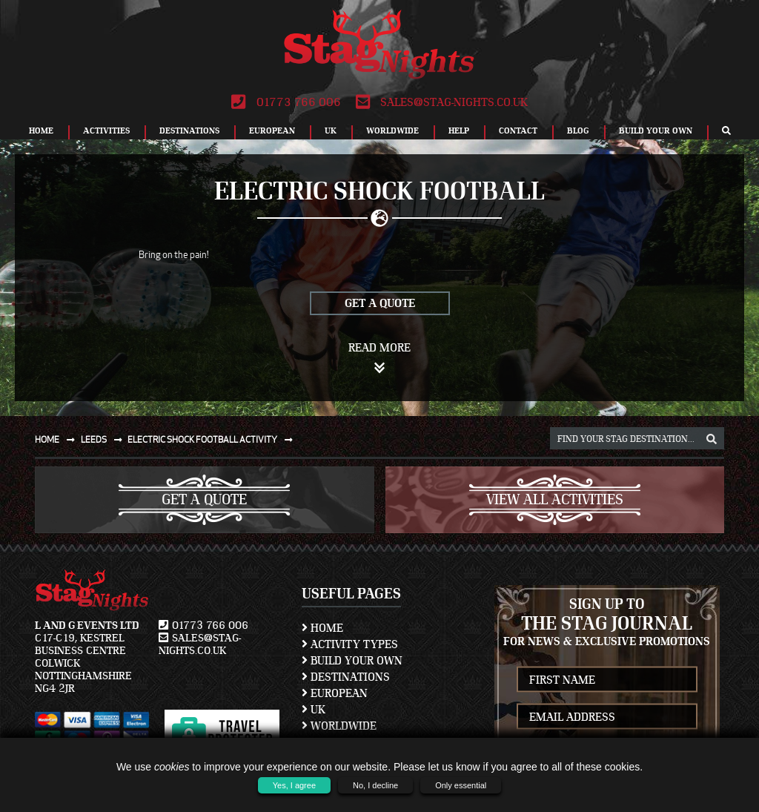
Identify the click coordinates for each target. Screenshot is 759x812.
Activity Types (350, 644)
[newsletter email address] (607, 717)
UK (331, 130)
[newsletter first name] (607, 680)
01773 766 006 (285, 102)
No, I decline (375, 785)
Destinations (189, 130)
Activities (106, 130)
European (272, 130)
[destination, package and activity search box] (637, 438)
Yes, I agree (294, 785)
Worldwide (392, 130)
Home (41, 130)
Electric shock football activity (213, 439)
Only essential (460, 785)
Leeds (104, 439)
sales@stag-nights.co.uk (442, 102)
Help (458, 130)
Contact (518, 130)
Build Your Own (655, 130)
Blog (578, 130)
